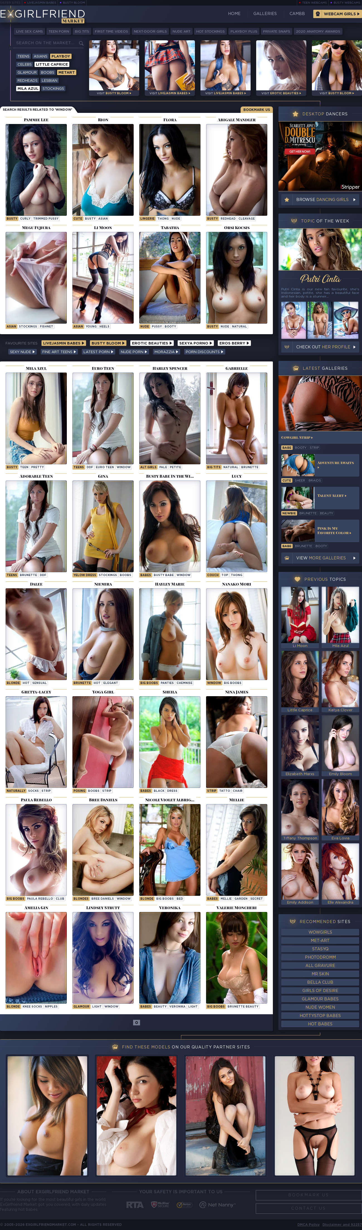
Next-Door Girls (150, 31)
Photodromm (320, 957)
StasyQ (320, 949)
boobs (125, 575)
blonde (13, 683)
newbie (289, 513)
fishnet (46, 327)
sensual (39, 683)
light (97, 1007)
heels (104, 327)
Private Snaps (276, 31)
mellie (226, 899)
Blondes (81, 899)
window (124, 467)
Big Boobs (232, 683)
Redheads (28, 80)
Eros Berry (234, 343)
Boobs (47, 72)
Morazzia (166, 352)
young (91, 327)
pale (163, 467)
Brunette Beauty (243, 1007)
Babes (145, 575)
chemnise (184, 683)
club (60, 899)
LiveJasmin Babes (41, 3)
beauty (160, 1007)
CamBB (297, 14)
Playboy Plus (244, 31)
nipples (51, 1007)
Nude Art (181, 31)
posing (79, 791)
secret (256, 899)
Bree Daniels (102, 899)
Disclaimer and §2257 (342, 1224)
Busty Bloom (74, 3)
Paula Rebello (40, 899)
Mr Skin (320, 974)
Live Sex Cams (29, 31)
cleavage (246, 219)
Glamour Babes (320, 999)
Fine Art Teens (59, 352)
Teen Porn (59, 31)
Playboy (61, 56)
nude (176, 219)
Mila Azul (28, 88)
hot (26, 683)
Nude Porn (134, 352)
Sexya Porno (195, 343)
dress (172, 791)
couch (213, 575)
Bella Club (320, 982)
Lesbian (49, 80)
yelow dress (85, 575)
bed (180, 899)
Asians (40, 56)
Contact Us (308, 1208)
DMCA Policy (308, 1224)
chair (238, 791)
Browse (322, 200)
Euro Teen (105, 467)
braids (315, 480)
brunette (249, 467)
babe (287, 448)
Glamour (27, 72)
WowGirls (320, 932)
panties (167, 683)
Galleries (265, 14)
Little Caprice (52, 64)
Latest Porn (99, 352)
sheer (300, 480)
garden (241, 899)
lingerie (147, 219)
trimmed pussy (45, 219)
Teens (24, 56)
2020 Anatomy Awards (318, 31)
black (159, 791)
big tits (214, 467)
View (321, 558)
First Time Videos (111, 31)
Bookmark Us (256, 109)
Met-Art (320, 941)
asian (103, 219)
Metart (66, 72)
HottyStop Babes (320, 1016)
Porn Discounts (205, 352)
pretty (37, 467)
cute (78, 219)
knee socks (32, 1007)
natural (239, 327)
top (224, 575)
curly (25, 219)
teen (24, 467)
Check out (323, 347)
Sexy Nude (22, 352)
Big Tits (82, 31)
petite (175, 467)
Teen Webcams (314, 3)
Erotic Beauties (152, 343)
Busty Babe (164, 575)
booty (170, 327)
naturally (16, 791)
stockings (28, 327)
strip (46, 791)
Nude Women (320, 1007)
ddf (90, 467)
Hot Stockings (210, 31)
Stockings (53, 88)
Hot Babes (320, 1024)
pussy (157, 327)
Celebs (25, 64)
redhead (228, 219)
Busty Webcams (347, 3)
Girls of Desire (320, 991)
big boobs (149, 683)
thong (163, 219)
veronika (177, 1007)
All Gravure (320, 966)
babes (145, 791)
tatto (224, 791)
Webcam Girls (340, 14)
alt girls (148, 467)
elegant (110, 683)
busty (12, 219)
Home (234, 14)
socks (33, 791)
